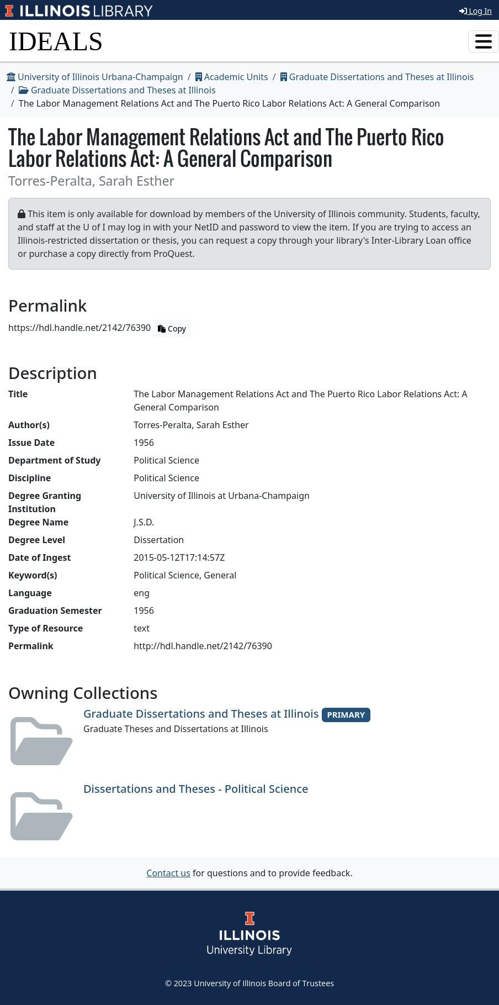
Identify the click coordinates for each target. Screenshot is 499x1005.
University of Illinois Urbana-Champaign (95, 77)
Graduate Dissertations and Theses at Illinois (377, 77)
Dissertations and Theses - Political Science (196, 788)
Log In (475, 11)
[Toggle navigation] (483, 41)
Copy (171, 328)
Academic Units (231, 77)
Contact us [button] (168, 873)
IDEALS (56, 41)
